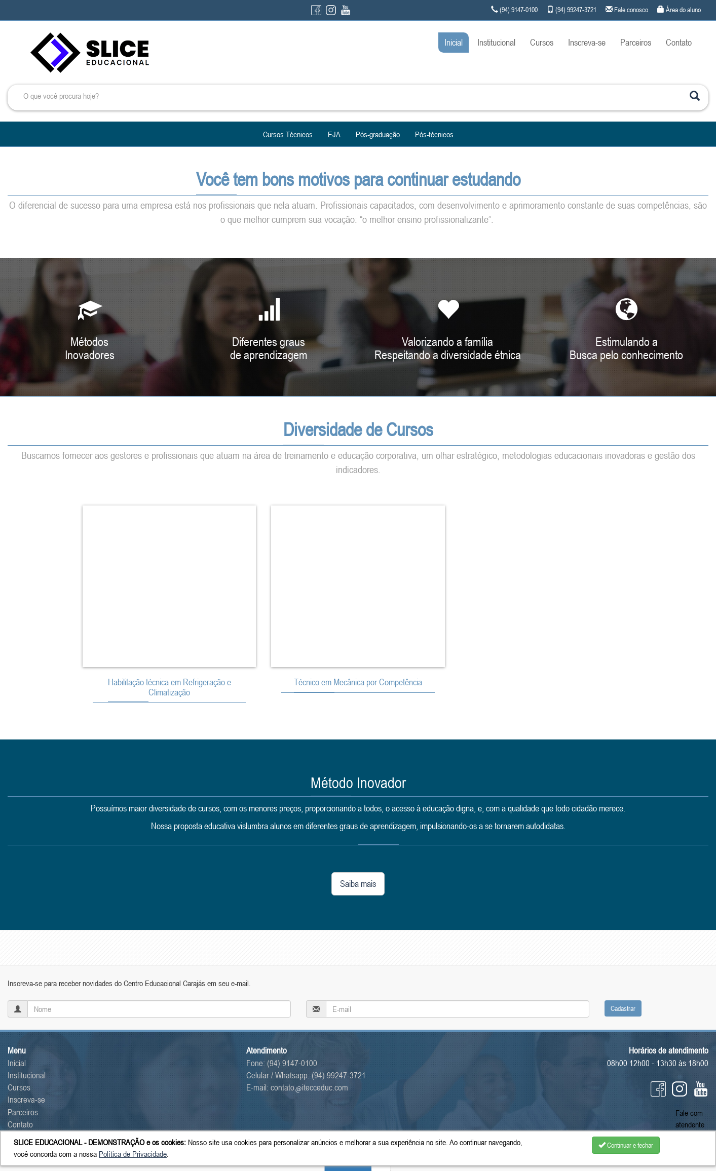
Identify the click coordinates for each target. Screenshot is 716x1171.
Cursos (541, 42)
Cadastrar (623, 1008)
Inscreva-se (587, 42)
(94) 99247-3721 (339, 1075)
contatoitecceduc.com (309, 1087)
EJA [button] (334, 134)
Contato (679, 42)
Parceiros (635, 42)
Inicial (453, 42)
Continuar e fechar (625, 1145)
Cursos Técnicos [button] (288, 134)
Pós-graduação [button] (378, 134)
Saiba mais (358, 883)
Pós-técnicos (434, 134)
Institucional (496, 42)
